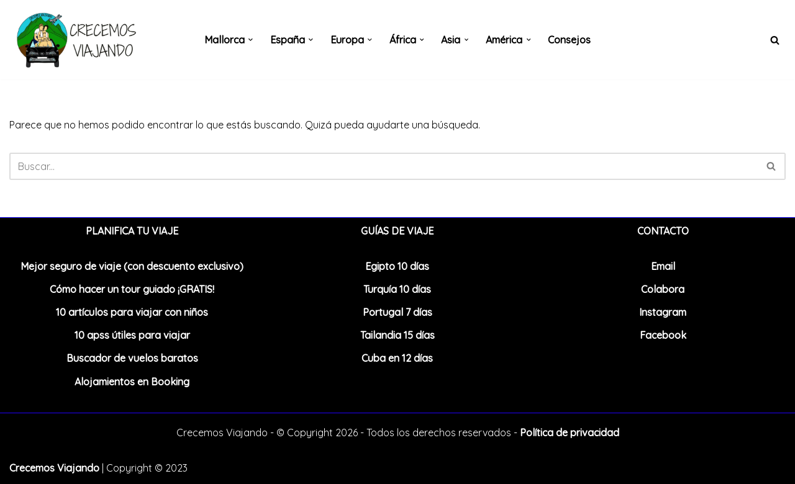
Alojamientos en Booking (132, 381)
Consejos (569, 40)
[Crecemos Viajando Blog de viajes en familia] (74, 39)
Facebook (663, 335)
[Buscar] (774, 40)
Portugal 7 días (397, 312)
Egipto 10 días (397, 266)
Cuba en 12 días (397, 358)
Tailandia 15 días (397, 335)
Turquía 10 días (397, 289)
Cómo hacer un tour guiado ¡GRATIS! (132, 289)
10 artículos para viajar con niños (132, 312)
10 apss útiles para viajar (132, 335)
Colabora (662, 289)
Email (663, 266)
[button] (250, 39)
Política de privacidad (569, 432)
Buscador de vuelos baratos (132, 358)
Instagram (662, 312)
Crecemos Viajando (54, 468)
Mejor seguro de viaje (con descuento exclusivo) (131, 266)
